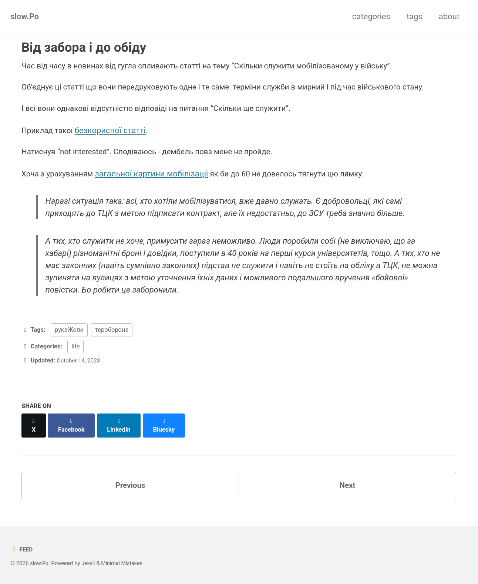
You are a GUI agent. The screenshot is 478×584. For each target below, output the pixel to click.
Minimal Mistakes (125, 563)
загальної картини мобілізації (156, 180)
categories (371, 16)
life (75, 355)
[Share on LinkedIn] (121, 430)
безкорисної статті (113, 134)
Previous (130, 487)
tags (415, 16)
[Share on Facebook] (73, 430)
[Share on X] (34, 430)
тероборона (111, 339)
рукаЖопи (69, 339)
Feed (22, 549)
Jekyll (90, 563)
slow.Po (24, 16)
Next (347, 487)
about (449, 16)
